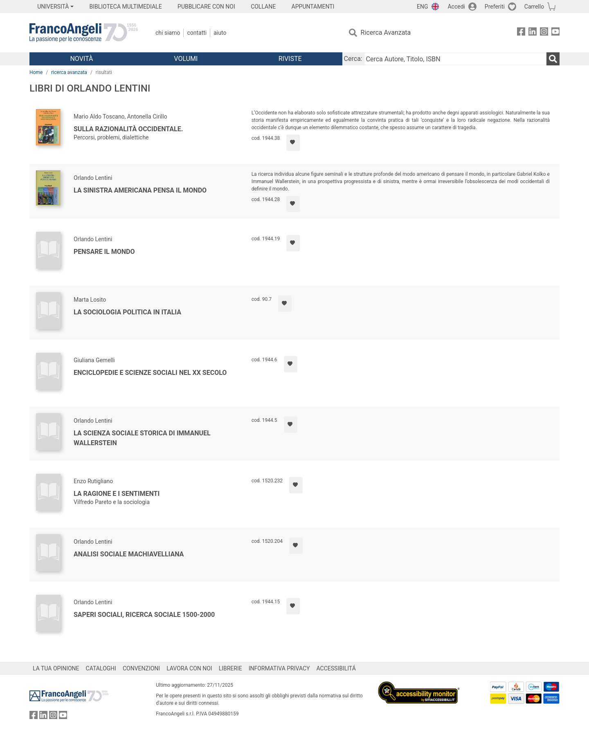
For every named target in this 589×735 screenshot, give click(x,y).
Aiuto (220, 32)
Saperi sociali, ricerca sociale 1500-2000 (144, 614)
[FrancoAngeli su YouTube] (555, 32)
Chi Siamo (167, 32)
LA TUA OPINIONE (56, 668)
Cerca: (353, 59)
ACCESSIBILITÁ (336, 668)
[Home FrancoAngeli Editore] (83, 32)
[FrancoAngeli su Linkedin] (532, 32)
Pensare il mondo (104, 251)
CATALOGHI (101, 668)
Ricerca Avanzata (386, 32)
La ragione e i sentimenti (117, 493)
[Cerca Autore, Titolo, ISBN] (455, 58)
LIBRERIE (230, 668)
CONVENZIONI (141, 668)
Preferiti (495, 6)
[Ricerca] (553, 58)
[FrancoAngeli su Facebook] (521, 32)
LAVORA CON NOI (189, 668)
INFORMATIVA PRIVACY (279, 668)
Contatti (197, 32)
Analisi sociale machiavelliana (129, 554)
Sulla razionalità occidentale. (128, 129)
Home (36, 72)
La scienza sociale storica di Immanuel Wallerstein (142, 438)
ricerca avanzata (69, 72)
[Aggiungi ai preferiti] (293, 142)
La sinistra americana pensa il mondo (140, 190)
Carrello (534, 6)
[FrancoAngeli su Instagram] (544, 32)
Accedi (456, 6)
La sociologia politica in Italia (127, 312)
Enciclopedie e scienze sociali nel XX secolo (150, 372)
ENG (422, 6)
